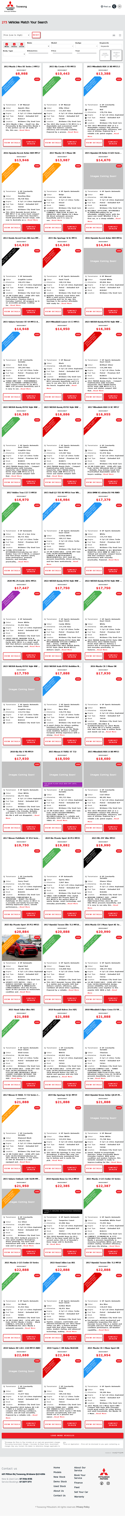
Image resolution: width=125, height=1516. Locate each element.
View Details (12, 143)
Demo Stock (60, 1481)
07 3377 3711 (25, 1481)
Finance (78, 1482)
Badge (78, 43)
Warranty (79, 1496)
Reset (36, 35)
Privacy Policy (82, 1507)
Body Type (8, 51)
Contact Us (60, 1495)
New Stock (59, 1477)
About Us (59, 1491)
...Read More (24, 130)
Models (57, 1472)
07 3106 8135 (26, 1479)
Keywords (104, 43)
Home (57, 1467)
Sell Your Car (81, 1492)
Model (54, 43)
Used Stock (60, 1486)
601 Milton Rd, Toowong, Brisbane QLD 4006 (23, 1474)
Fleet (77, 1487)
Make (29, 43)
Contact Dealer (31, 143)
